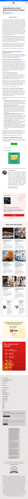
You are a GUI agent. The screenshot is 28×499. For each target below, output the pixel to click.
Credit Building (4, 392)
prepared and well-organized (19, 54)
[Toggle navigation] (1, 3)
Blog (3, 403)
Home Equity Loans (5, 394)
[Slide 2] (13, 217)
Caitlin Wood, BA (9, 12)
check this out (19, 135)
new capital (5, 27)
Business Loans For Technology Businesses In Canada (19, 240)
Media (3, 405)
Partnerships (4, 397)
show (17, 17)
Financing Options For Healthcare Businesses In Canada (20, 289)
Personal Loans (5, 388)
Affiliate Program (5, 399)
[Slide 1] (11, 217)
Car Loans (4, 391)
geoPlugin (22, 495)
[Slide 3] (14, 217)
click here (17, 86)
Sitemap (3, 407)
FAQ (3, 408)
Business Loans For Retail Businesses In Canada (9, 301)
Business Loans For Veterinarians (6, 289)
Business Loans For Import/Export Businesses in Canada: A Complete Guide (7, 264)
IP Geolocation (18, 495)
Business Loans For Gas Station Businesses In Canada (7, 240)
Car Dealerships (5, 398)
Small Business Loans (6, 393)
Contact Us (4, 383)
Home (4, 6)
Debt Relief (4, 389)
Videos (3, 406)
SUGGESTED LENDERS (7, 150)
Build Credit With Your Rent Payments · (14, 0)
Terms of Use (20, 461)
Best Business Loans (10, 6)
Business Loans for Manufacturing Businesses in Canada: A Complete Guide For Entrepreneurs (19, 264)
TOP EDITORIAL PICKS (7, 148)
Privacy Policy (15, 461)
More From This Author (13, 187)
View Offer (14, 215)
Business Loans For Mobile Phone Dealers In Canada (21, 301)
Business (6, 6)
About (3, 404)
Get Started (14, 144)
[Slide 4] (16, 217)
